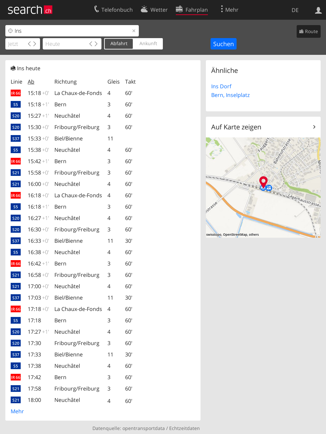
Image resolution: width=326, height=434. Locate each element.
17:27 (38, 331)
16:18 (38, 195)
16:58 (38, 275)
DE (295, 10)
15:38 (38, 149)
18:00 (34, 400)
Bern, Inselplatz (230, 95)
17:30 (34, 343)
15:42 (38, 161)
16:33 (38, 240)
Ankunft (148, 43)
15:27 (38, 115)
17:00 (38, 286)
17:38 (34, 365)
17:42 (34, 377)
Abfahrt (118, 43)
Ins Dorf (221, 86)
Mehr (17, 411)
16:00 (38, 184)
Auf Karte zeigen (236, 126)
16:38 (38, 252)
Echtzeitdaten (184, 428)
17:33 (34, 354)
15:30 (38, 127)
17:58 (34, 388)
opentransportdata (143, 428)
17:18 (38, 309)
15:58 (38, 172)
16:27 (38, 218)
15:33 (38, 138)
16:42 (38, 263)
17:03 (38, 297)
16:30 (38, 229)
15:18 (38, 93)
